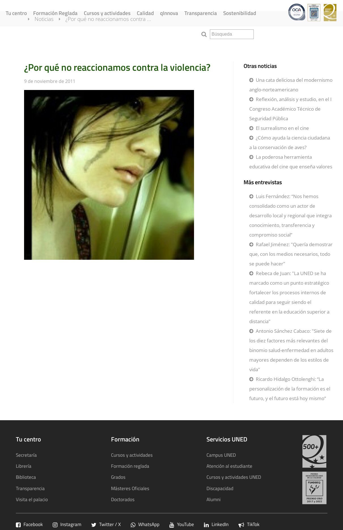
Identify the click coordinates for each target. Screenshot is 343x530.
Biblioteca (26, 476)
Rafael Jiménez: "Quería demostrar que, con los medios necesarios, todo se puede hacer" (291, 254)
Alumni (213, 499)
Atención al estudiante (229, 465)
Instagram (67, 524)
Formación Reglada (55, 13)
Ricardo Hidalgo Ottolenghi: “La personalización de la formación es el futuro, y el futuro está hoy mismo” (289, 389)
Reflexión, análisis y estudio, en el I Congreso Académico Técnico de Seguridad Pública (290, 109)
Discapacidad (219, 488)
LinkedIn (216, 524)
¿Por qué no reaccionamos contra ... (115, 33)
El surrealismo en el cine (282, 128)
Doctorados (123, 499)
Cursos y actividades (107, 13)
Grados (118, 476)
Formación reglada (130, 465)
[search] (232, 34)
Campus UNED (221, 454)
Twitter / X (106, 524)
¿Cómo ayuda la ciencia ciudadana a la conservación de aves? (289, 142)
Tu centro (16, 13)
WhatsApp (145, 524)
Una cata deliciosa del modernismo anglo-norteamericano (291, 85)
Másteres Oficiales (130, 488)
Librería (23, 465)
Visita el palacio (32, 499)
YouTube (181, 524)
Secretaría (26, 454)
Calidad (145, 13)
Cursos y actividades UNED (233, 476)
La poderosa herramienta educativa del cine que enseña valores (290, 162)
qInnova (169, 13)
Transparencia (200, 13)
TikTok (248, 524)
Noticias (50, 33)
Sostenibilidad (239, 13)
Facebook (29, 524)
